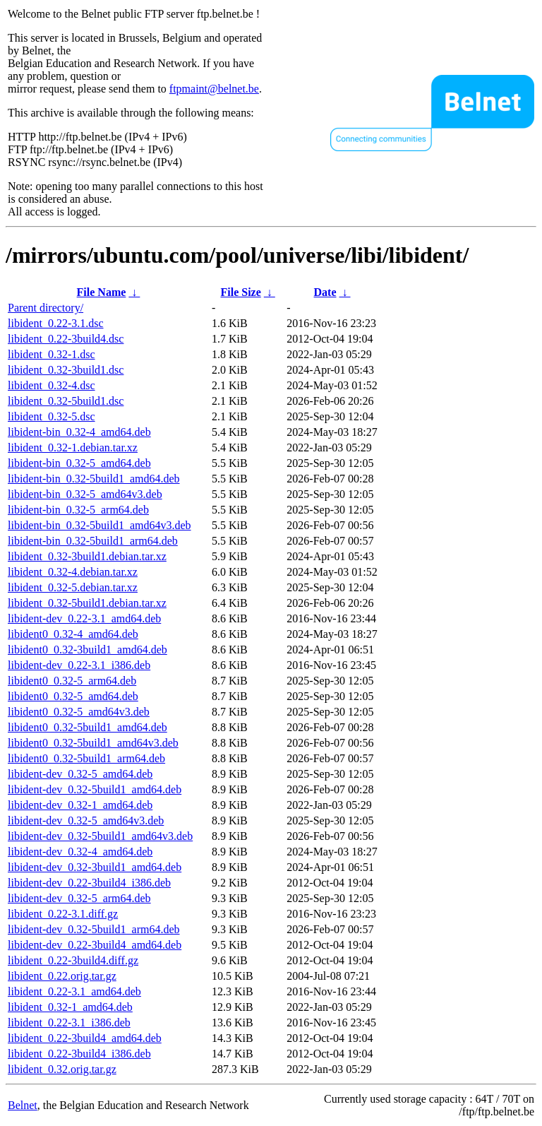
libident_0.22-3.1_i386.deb (69, 1023)
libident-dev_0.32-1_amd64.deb (80, 805)
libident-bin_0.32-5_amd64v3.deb (85, 494)
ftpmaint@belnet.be (214, 89)
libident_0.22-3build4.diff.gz (73, 960)
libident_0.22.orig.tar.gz (62, 976)
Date (325, 292)
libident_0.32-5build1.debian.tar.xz (87, 603)
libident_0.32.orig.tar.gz (62, 1069)
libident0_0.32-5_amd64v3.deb (79, 712)
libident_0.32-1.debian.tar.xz (73, 447)
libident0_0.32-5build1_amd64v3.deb (93, 743)
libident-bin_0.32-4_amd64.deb (79, 432)
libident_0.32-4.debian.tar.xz (73, 572)
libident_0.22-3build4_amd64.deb (85, 1038)
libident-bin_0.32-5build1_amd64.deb (94, 479)
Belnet (22, 1105)
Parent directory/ (45, 308)
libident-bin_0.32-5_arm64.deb (78, 510)
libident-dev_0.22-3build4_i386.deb (89, 883)
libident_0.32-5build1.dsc (66, 401)
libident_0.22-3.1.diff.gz (63, 914)
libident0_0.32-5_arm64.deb (72, 681)
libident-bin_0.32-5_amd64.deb (79, 463)
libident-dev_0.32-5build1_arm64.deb (94, 929)
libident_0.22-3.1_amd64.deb (74, 991)
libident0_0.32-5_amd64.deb (73, 696)
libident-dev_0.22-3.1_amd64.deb (84, 618)
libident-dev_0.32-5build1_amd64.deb (94, 789)
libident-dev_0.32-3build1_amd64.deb (94, 867)
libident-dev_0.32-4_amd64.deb (80, 852)
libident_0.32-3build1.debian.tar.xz (87, 556)
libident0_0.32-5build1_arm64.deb (86, 758)
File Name (101, 292)
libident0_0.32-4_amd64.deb (73, 634)
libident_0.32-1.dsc (51, 354)
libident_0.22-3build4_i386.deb (79, 1054)
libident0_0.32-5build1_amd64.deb (87, 727)
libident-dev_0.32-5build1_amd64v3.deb (100, 836)
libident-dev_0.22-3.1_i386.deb (79, 665)
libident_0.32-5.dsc (51, 416)
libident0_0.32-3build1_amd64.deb (87, 650)
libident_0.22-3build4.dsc (66, 339)
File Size (240, 292)
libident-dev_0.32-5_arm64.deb (79, 898)
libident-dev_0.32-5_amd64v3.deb (86, 820)
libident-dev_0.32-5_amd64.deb (80, 774)
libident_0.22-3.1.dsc (56, 323)
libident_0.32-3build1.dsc (66, 370)
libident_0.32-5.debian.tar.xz (73, 587)
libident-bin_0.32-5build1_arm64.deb (93, 541)
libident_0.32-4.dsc (51, 385)
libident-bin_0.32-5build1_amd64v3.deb (99, 525)
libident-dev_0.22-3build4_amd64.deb (94, 945)
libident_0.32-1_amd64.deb (70, 1007)
